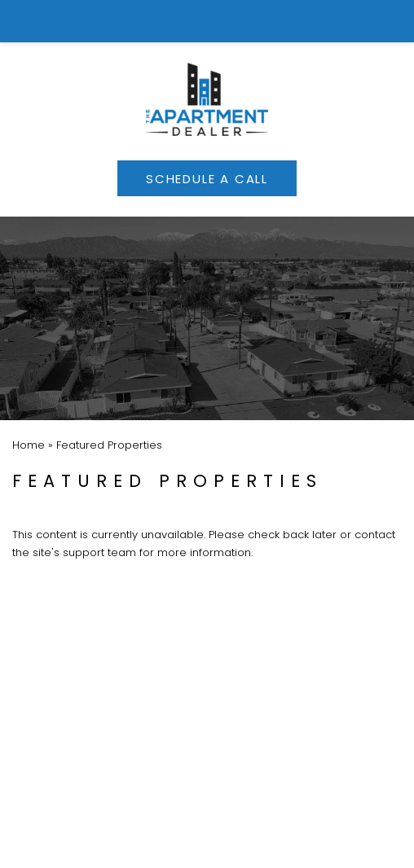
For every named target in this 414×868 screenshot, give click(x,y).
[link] (207, 21)
